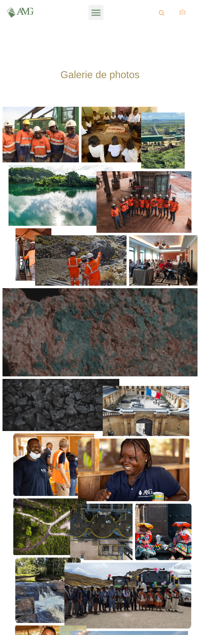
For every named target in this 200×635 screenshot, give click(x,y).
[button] (96, 12)
